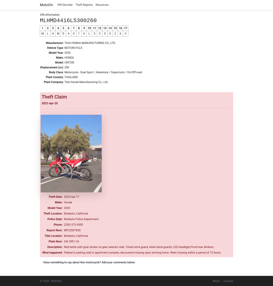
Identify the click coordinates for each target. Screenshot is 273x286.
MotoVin (46, 5)
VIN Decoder (65, 4)
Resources (102, 4)
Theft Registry (84, 4)
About (216, 280)
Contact (228, 280)
